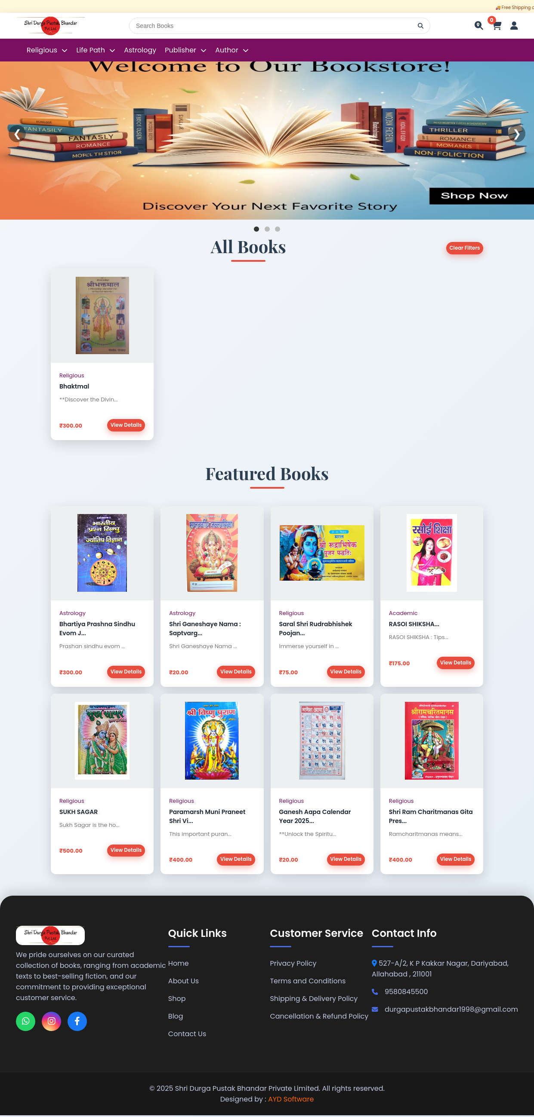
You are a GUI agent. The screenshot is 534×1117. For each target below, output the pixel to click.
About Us (183, 983)
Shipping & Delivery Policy (314, 1000)
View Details (126, 425)
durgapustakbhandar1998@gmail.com (445, 1011)
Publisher (180, 50)
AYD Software (291, 1101)
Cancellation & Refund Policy (319, 1018)
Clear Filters (464, 248)
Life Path (91, 50)
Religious (43, 50)
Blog (175, 1018)
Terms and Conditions (308, 983)
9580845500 (400, 993)
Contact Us (187, 1035)
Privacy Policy (293, 965)
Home (178, 965)
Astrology (140, 50)
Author (226, 50)
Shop (177, 1000)
